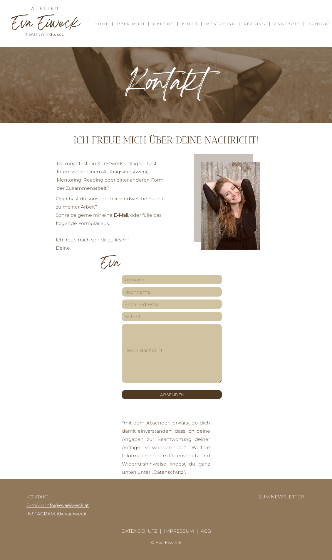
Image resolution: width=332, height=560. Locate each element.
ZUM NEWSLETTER (281, 497)
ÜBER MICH (131, 24)
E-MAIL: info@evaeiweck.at (57, 505)
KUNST (190, 24)
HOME (102, 24)
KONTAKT (319, 24)
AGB (206, 531)
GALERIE (163, 24)
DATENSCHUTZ (139, 531)
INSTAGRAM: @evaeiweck (56, 514)
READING (255, 24)
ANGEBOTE (287, 24)
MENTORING (221, 24)
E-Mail (121, 215)
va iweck (45, 24)
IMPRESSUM (179, 531)
